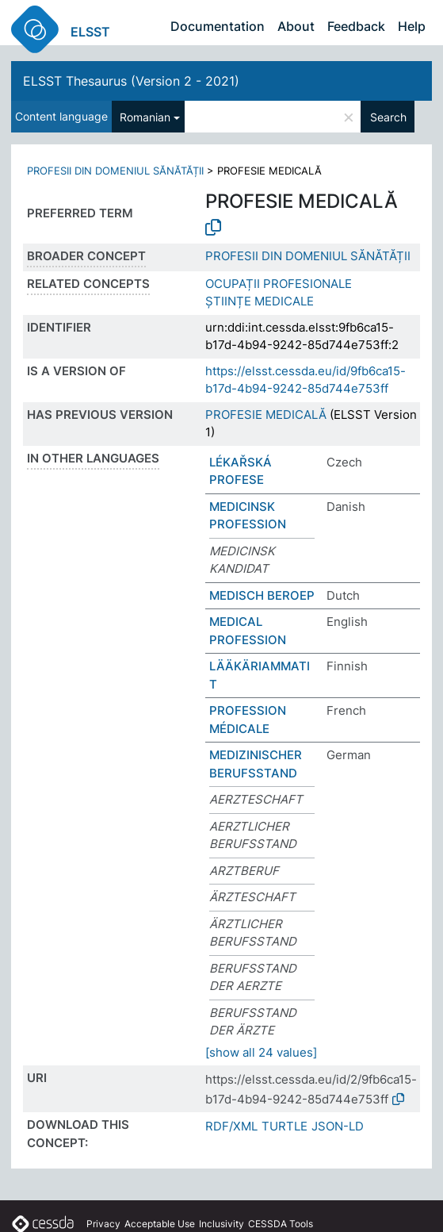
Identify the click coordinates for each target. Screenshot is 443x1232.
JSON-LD (337, 1126)
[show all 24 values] (261, 1052)
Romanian (145, 117)
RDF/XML (231, 1126)
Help (412, 26)
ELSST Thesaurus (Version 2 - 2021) (131, 81)
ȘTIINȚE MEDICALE (259, 301)
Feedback (356, 26)
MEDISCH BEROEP (262, 595)
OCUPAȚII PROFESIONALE (278, 283)
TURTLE (284, 1126)
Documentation (217, 26)
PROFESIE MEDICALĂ (266, 414)
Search (388, 117)
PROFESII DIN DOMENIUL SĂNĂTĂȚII (115, 170)
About (296, 26)
